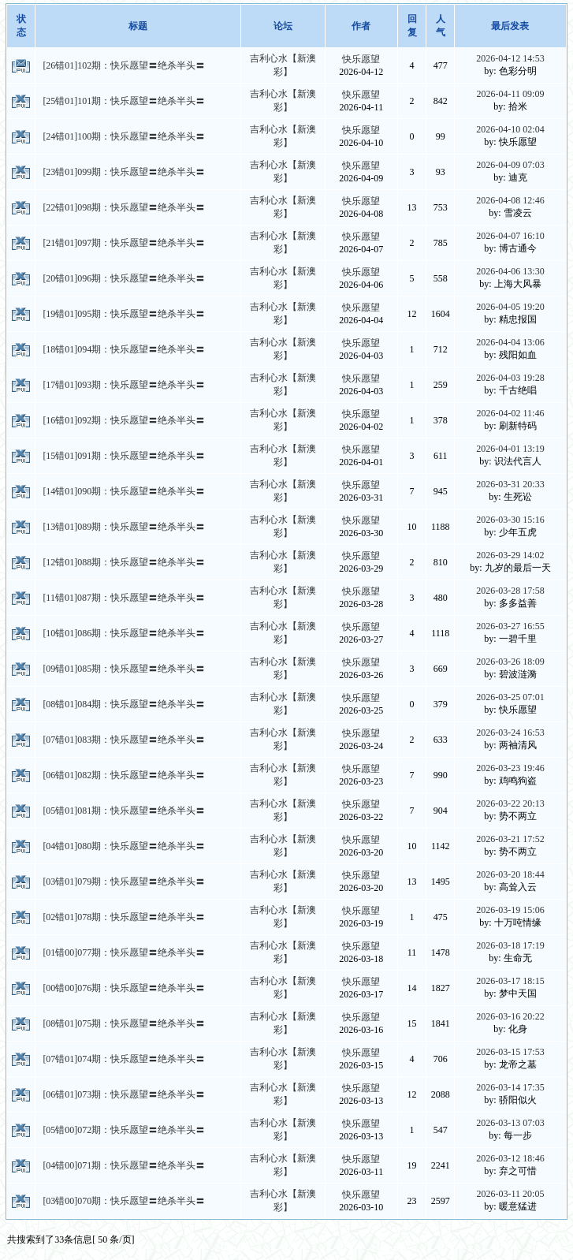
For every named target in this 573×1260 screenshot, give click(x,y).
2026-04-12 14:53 (510, 58)
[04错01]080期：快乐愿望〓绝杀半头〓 (124, 846)
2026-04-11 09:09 (511, 93)
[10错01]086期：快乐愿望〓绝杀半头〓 (124, 633)
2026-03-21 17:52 (510, 838)
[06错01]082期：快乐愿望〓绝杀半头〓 (124, 775)
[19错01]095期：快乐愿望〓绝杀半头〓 (124, 313)
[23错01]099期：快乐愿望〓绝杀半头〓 (124, 171)
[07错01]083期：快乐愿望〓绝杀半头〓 (124, 739)
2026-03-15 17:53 (510, 1051)
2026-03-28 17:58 (510, 590)
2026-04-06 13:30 (510, 271)
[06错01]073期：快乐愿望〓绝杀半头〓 (124, 1094)
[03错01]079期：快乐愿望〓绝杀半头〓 (124, 881)
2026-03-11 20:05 (511, 1193)
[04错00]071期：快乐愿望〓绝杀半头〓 (124, 1165)
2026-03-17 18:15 (510, 980)
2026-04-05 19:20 (510, 306)
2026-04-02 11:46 (511, 413)
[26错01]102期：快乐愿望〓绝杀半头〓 (124, 65)
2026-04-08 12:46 (510, 200)
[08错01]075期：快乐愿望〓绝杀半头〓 (124, 1023)
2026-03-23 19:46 (510, 768)
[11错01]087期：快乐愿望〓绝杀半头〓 (124, 597)
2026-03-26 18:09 (510, 661)
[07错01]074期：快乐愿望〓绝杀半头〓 (124, 1058)
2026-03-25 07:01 (510, 697)
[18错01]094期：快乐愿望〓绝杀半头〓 (124, 349)
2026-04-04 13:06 (510, 342)
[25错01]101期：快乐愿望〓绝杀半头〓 (124, 100)
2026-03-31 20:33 (510, 484)
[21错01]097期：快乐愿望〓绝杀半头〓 (124, 242)
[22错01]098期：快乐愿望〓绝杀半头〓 (124, 207)
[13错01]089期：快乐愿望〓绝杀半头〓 (124, 526)
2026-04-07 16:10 (510, 235)
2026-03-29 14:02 (510, 555)
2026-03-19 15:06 (510, 909)
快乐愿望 (361, 59)
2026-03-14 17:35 (510, 1087)
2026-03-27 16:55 (510, 626)
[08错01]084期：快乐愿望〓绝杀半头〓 (124, 704)
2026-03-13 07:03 (510, 1122)
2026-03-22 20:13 (510, 803)
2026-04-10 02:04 (510, 129)
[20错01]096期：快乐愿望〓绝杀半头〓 (124, 278)
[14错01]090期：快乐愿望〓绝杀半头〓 (124, 491)
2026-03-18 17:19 (510, 945)
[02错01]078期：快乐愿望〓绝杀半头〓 (124, 917)
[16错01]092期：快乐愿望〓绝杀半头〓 (124, 420)
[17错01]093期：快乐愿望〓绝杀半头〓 (124, 384)
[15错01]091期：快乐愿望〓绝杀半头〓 (124, 455)
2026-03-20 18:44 (510, 874)
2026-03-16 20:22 (510, 1016)
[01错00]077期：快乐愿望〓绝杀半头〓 (124, 952)
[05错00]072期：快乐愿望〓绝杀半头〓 (124, 1129)
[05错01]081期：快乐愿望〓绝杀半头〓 (124, 810)
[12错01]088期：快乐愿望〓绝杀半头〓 (124, 562)
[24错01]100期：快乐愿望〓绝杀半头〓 (124, 136)
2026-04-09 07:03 (510, 164)
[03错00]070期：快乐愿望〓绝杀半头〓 (124, 1200)
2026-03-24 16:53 (510, 732)
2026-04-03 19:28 (510, 377)
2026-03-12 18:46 (510, 1158)
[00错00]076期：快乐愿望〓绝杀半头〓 (124, 987)
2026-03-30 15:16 (510, 519)
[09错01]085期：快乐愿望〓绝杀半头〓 (124, 668)
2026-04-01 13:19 (510, 448)
